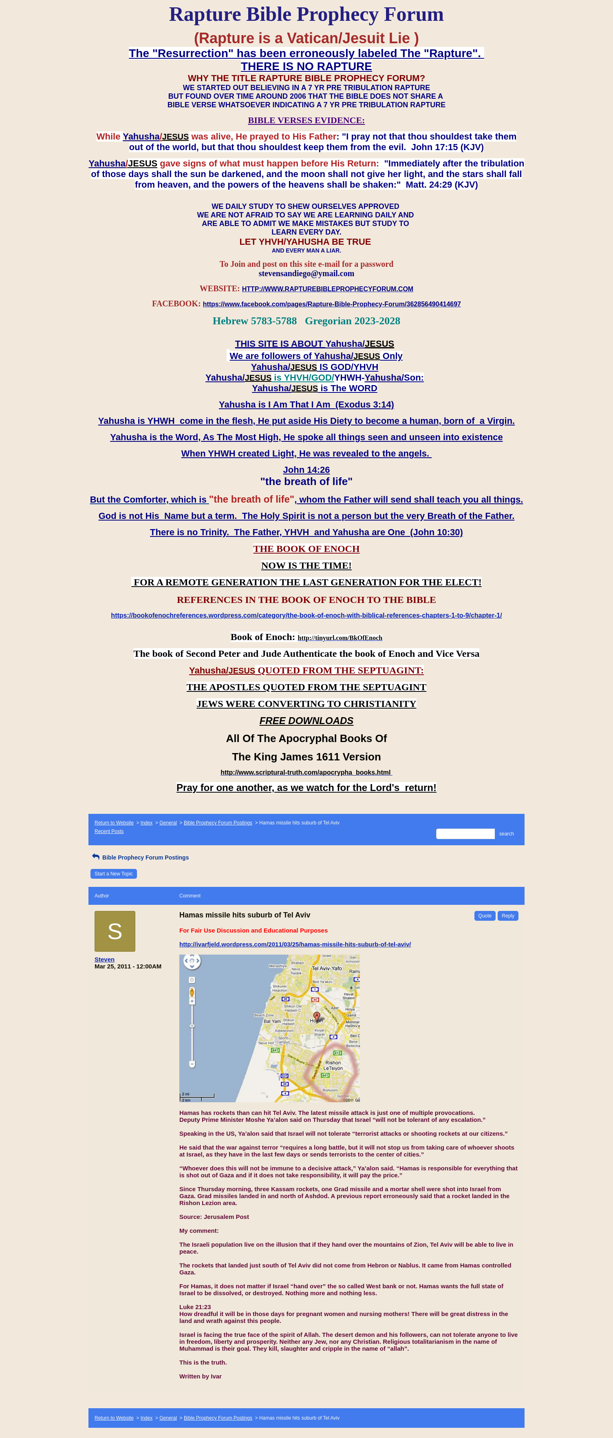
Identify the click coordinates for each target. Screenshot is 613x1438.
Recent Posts (109, 831)
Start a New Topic (114, 874)
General (168, 823)
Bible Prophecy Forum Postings (218, 823)
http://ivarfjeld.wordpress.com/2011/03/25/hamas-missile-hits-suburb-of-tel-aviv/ (295, 944)
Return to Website (114, 823)
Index (146, 823)
